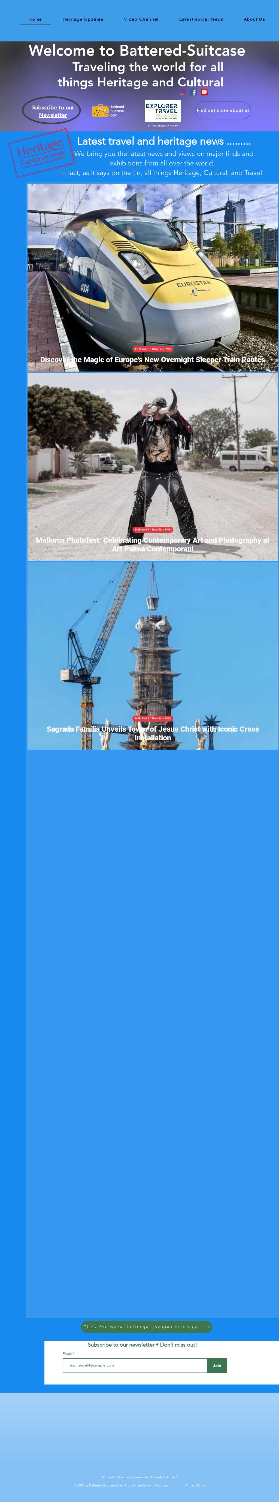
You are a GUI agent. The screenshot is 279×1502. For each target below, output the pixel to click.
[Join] (217, 1365)
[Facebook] (193, 92)
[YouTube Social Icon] (204, 92)
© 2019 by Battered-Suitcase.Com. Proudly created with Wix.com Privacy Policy (140, 1485)
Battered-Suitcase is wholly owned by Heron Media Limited (140, 1477)
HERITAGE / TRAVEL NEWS (153, 349)
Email (68, 1354)
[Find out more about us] (223, 110)
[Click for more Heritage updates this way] (146, 1327)
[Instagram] (182, 92)
